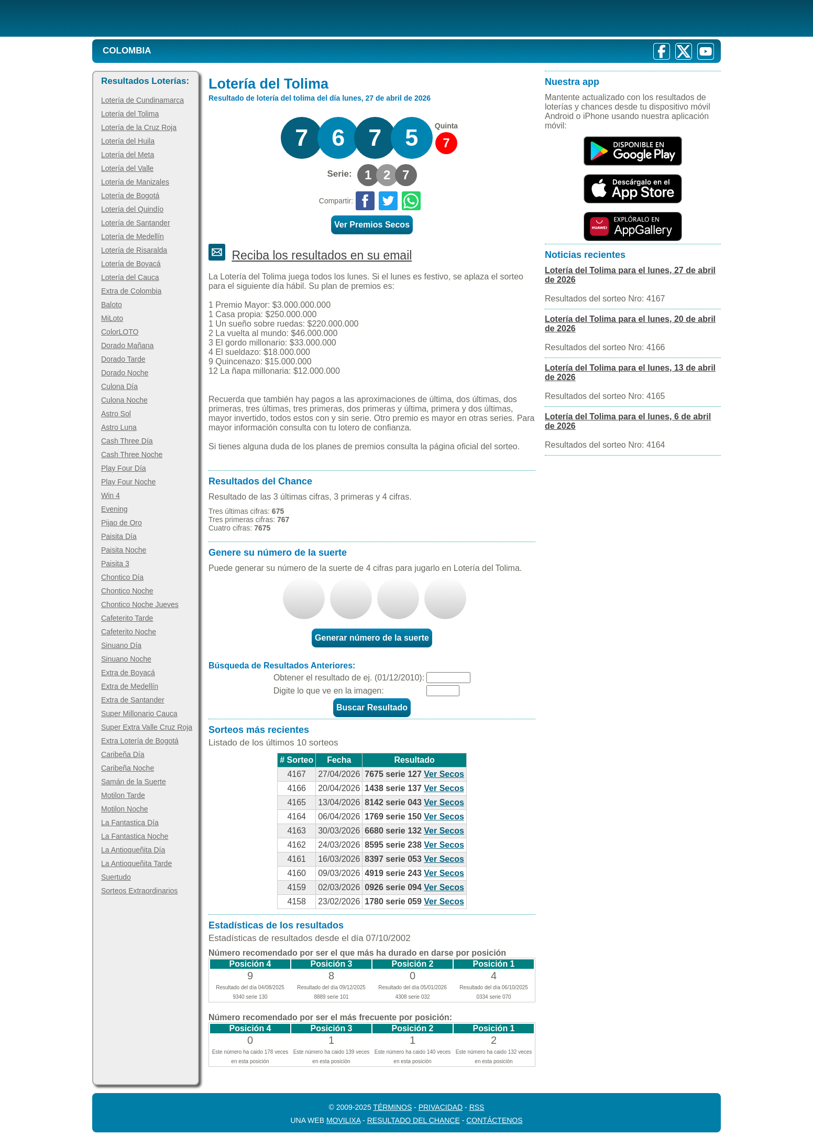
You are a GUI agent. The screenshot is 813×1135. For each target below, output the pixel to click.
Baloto (111, 304)
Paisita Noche (123, 550)
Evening (114, 509)
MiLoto (112, 318)
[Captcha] (442, 690)
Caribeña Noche (127, 768)
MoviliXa (343, 1120)
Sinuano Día (121, 645)
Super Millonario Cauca (139, 713)
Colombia (127, 51)
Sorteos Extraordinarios (139, 891)
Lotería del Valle (127, 168)
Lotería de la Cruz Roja (139, 127)
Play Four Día (123, 468)
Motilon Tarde (123, 795)
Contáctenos (494, 1120)
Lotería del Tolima (130, 114)
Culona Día (119, 386)
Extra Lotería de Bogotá (140, 741)
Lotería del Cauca (130, 277)
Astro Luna (119, 427)
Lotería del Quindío (132, 209)
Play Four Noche (128, 482)
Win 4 (110, 495)
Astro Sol (116, 413)
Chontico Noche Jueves (140, 604)
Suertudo (116, 877)
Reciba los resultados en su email (322, 255)
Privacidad (441, 1107)
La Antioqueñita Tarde (136, 863)
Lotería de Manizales (135, 182)
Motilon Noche (124, 809)
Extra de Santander (132, 700)
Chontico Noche (127, 591)
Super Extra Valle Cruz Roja (146, 727)
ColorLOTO (119, 332)
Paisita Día (119, 536)
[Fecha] (448, 677)
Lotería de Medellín (132, 236)
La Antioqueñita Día (133, 850)
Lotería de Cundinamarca (142, 100)
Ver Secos (444, 774)
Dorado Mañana (127, 345)
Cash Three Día (127, 441)
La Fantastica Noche (134, 836)
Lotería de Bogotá (130, 195)
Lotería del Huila (128, 141)
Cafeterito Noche (128, 632)
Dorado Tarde (123, 359)
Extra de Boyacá (128, 672)
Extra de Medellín (129, 686)
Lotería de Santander (135, 223)
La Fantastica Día (130, 822)
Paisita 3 (115, 563)
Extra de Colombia (131, 291)
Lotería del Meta (127, 154)
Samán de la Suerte (133, 781)
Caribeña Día (123, 754)
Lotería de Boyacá (131, 264)
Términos (392, 1107)
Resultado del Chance (413, 1120)
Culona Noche (124, 400)
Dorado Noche (124, 373)
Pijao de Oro (121, 522)
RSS (477, 1107)
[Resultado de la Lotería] (227, 18)
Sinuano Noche (126, 659)
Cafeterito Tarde (127, 618)
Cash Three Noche (131, 454)
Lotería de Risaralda (134, 250)
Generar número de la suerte (372, 637)
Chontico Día (122, 577)
